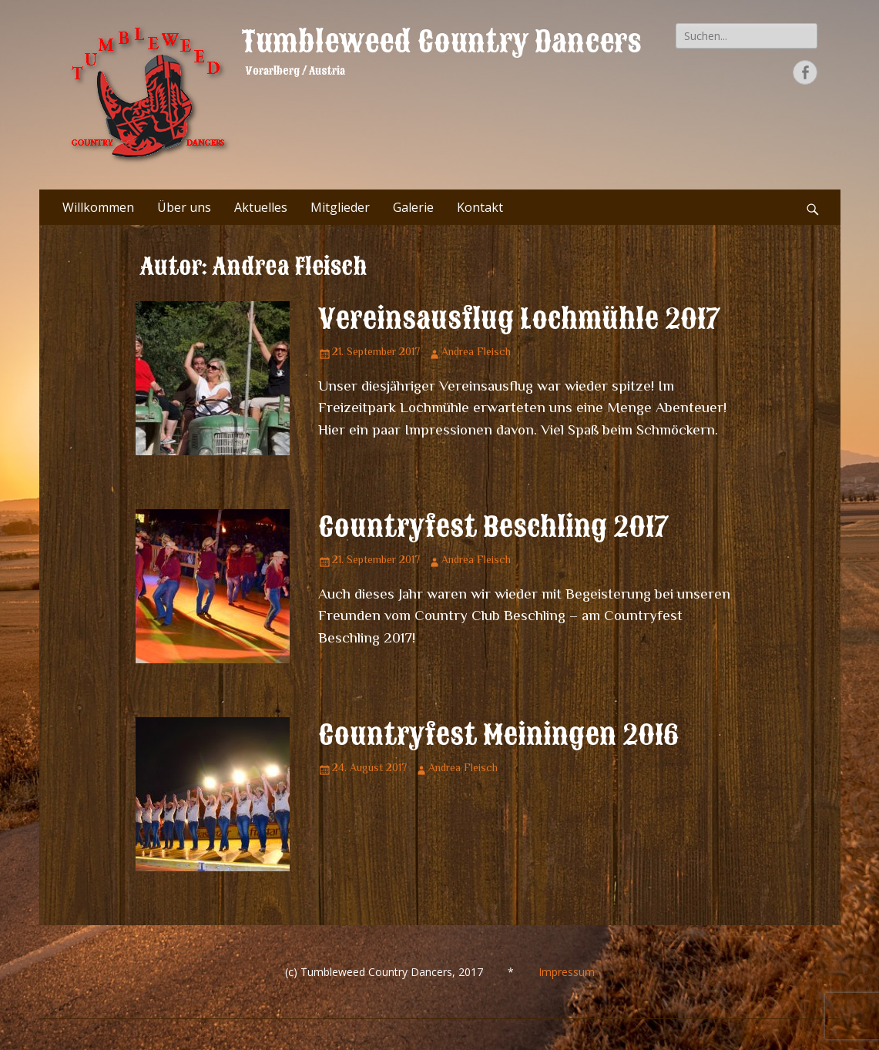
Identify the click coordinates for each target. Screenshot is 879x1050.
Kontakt (480, 207)
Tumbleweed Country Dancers (441, 42)
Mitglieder (340, 207)
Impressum (566, 971)
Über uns (184, 207)
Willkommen (98, 207)
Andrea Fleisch (476, 352)
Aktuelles (260, 207)
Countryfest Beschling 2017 (493, 527)
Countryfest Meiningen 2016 (498, 735)
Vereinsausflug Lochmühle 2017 (519, 319)
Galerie (413, 207)
